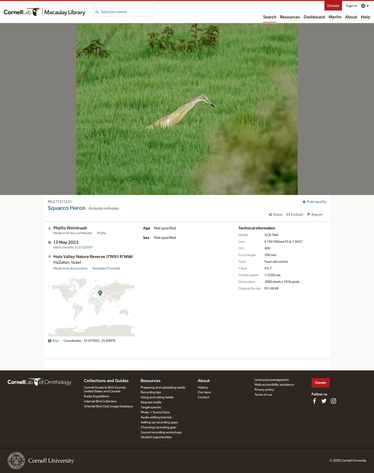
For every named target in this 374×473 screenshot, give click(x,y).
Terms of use (263, 394)
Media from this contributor (72, 233)
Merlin (335, 17)
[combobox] (127, 12)
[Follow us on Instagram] (333, 401)
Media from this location (70, 268)
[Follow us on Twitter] (324, 401)
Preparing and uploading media (163, 387)
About (351, 17)
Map (53, 340)
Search (269, 17)
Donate (333, 6)
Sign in (351, 6)
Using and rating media (157, 397)
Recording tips (151, 392)
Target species (151, 407)
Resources (290, 17)
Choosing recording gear (159, 427)
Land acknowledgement (272, 380)
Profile (101, 233)
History (203, 387)
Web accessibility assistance (274, 384)
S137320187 (73, 247)
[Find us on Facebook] (314, 401)
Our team (204, 392)
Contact (203, 397)
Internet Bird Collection (100, 401)
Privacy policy (264, 389)
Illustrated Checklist (106, 268)
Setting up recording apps (159, 422)
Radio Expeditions (96, 396)
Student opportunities (156, 437)
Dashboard (314, 17)
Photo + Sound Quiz (155, 412)
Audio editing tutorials (156, 417)
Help (365, 17)
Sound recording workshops (161, 432)
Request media (151, 402)
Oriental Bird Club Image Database (108, 406)
